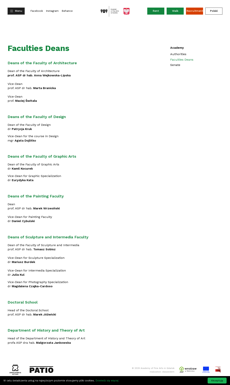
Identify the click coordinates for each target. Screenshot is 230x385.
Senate (175, 65)
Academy (177, 47)
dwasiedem (168, 372)
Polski (214, 10)
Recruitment (195, 10)
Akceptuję (217, 380)
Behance (67, 11)
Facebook (36, 11)
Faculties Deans (181, 59)
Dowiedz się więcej (106, 380)
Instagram (52, 11)
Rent (158, 12)
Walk (175, 10)
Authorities (178, 54)
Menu (18, 10)
